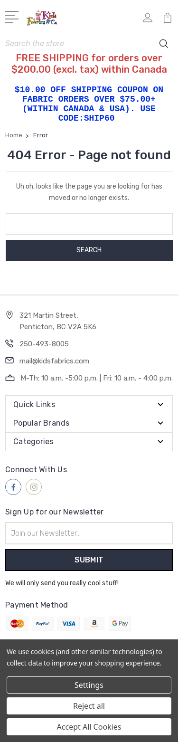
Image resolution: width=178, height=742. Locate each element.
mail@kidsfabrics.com (54, 361)
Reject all (89, 706)
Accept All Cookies (89, 727)
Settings (89, 685)
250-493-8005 (44, 344)
